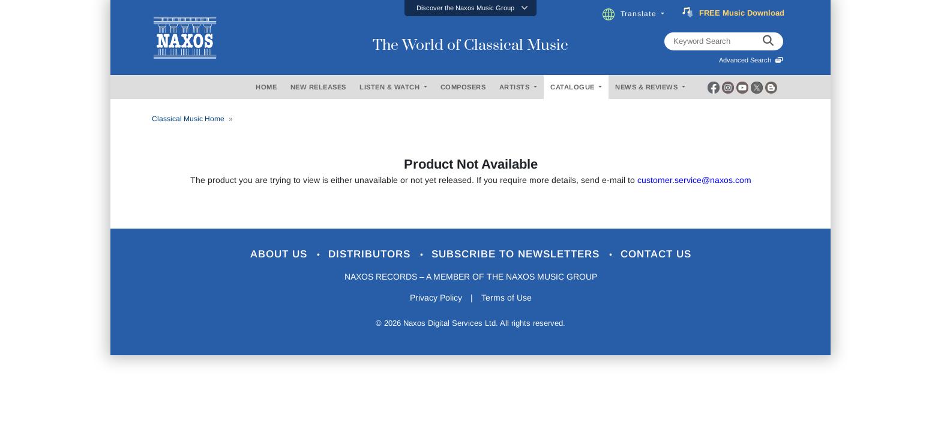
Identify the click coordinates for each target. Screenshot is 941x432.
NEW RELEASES (318, 87)
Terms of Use (506, 297)
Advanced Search (751, 60)
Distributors (371, 254)
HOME (266, 87)
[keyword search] (768, 41)
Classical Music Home (188, 119)
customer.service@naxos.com (694, 180)
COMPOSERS (463, 87)
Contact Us (656, 254)
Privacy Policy (436, 297)
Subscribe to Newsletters (517, 254)
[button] (470, 8)
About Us (280, 254)
